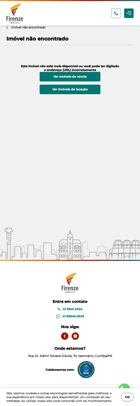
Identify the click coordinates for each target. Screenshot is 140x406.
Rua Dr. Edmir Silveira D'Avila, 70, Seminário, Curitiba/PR (70, 352)
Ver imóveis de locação (70, 89)
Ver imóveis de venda (70, 76)
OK (127, 397)
